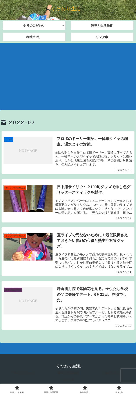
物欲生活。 (112, 373)
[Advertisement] (68, 75)
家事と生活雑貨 (68, 373)
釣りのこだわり (24, 373)
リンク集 (68, 379)
